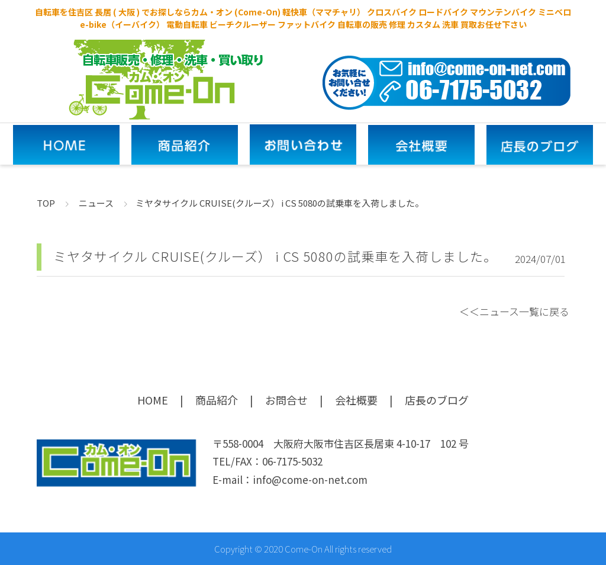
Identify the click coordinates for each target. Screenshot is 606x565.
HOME (152, 399)
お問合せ (286, 399)
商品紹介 (216, 399)
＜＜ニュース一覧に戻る (514, 311)
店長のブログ (437, 399)
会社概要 (356, 399)
